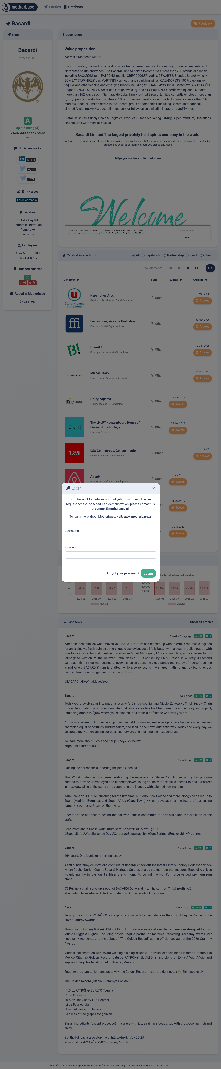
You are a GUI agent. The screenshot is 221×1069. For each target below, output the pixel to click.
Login (148, 573)
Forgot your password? (123, 573)
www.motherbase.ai (138, 516)
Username (72, 531)
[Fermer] (153, 488)
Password (72, 547)
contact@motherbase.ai (112, 509)
